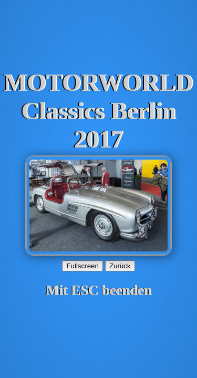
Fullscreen (82, 266)
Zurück (120, 266)
